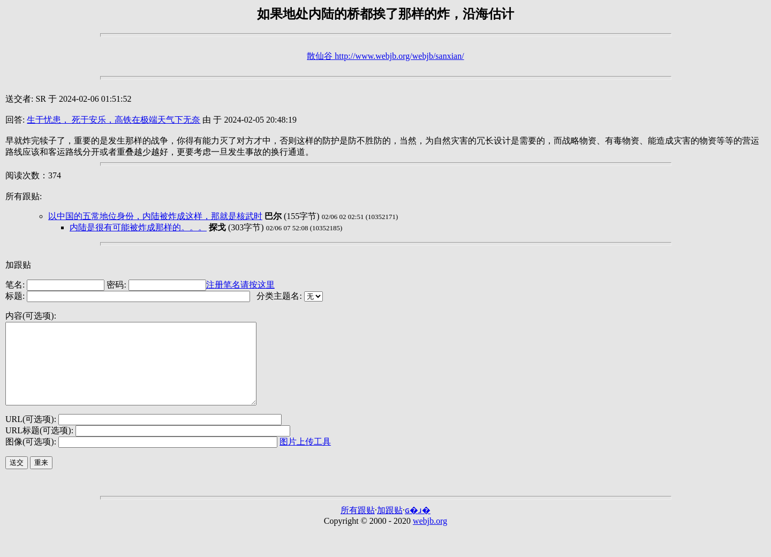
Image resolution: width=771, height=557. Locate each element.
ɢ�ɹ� (417, 526)
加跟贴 (18, 264)
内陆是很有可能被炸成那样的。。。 (138, 227)
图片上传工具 (305, 457)
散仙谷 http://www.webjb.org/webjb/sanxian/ (385, 56)
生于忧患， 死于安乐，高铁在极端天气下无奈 (113, 119)
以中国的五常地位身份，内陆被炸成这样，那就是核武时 (155, 216)
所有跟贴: (23, 196)
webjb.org (430, 536)
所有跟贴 (358, 526)
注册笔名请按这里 (240, 284)
